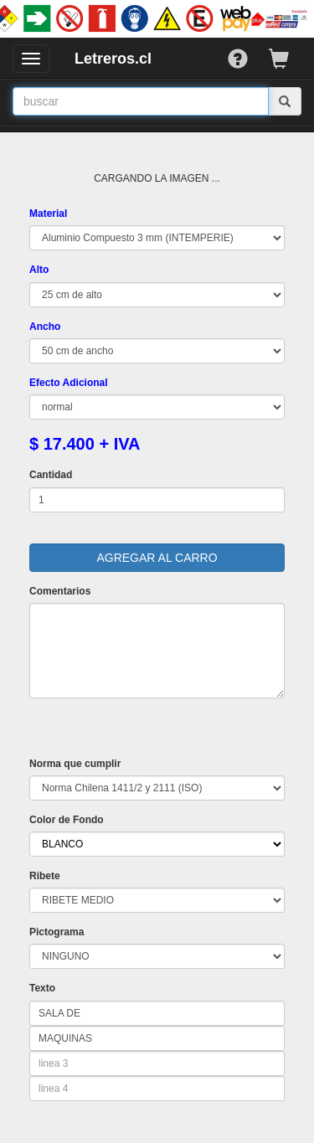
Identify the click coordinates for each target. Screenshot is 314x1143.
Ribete (44, 876)
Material (48, 213)
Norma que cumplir (75, 764)
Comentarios (59, 591)
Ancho (44, 326)
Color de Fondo (66, 820)
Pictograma (56, 932)
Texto (42, 988)
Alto (39, 269)
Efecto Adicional (68, 383)
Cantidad (50, 475)
